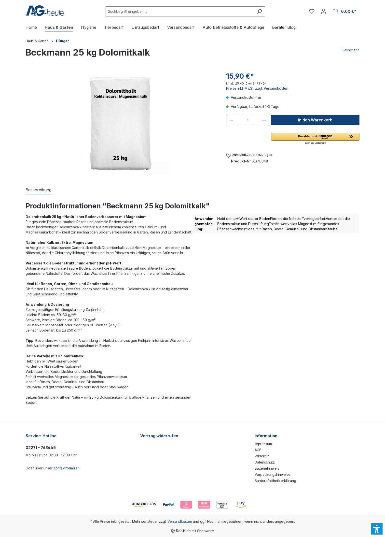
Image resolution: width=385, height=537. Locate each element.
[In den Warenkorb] (315, 120)
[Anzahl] (247, 120)
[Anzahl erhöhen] (264, 120)
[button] (315, 139)
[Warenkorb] (344, 11)
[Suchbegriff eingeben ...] (180, 11)
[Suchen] (259, 11)
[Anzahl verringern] (231, 120)
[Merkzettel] (312, 11)
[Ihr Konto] (324, 11)
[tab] (38, 190)
